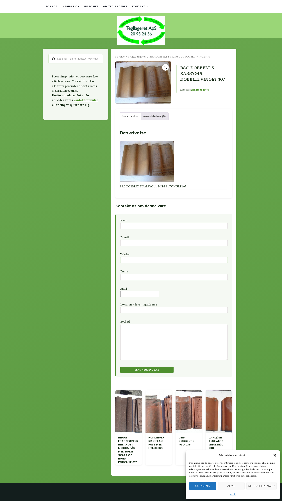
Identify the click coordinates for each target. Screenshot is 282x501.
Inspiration (70, 6)
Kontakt (138, 6)
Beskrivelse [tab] (130, 116)
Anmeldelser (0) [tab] (154, 116)
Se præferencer (261, 486)
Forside (51, 6)
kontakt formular (86, 100)
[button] (275, 455)
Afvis (231, 486)
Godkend (202, 486)
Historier (91, 6)
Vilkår (233, 494)
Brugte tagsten (137, 56)
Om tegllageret (115, 6)
